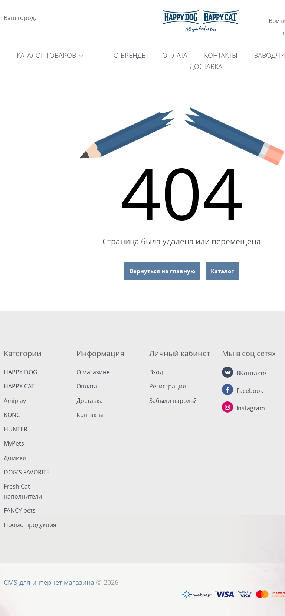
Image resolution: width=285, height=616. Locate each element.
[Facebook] (227, 389)
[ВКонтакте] (227, 372)
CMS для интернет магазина (49, 582)
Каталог (222, 271)
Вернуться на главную (162, 271)
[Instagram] (227, 407)
